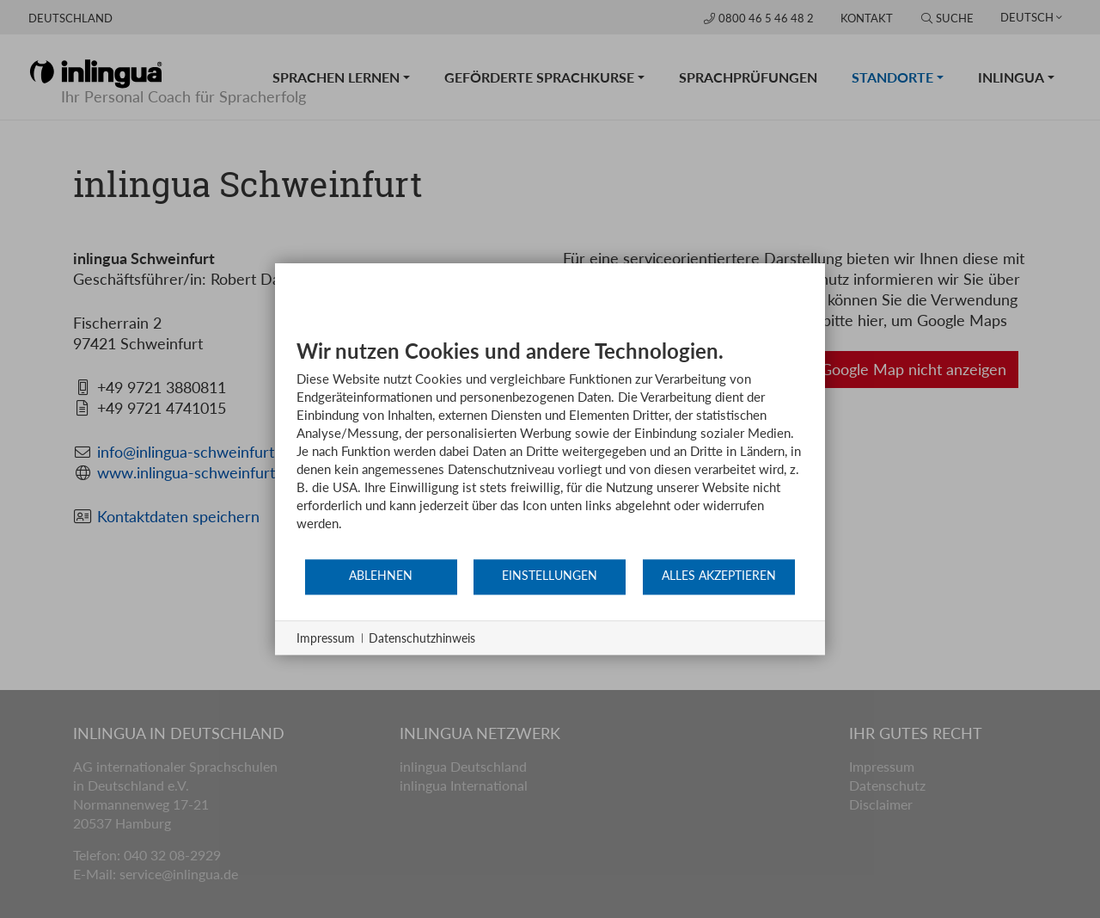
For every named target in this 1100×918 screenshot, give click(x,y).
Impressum (325, 638)
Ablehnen (380, 575)
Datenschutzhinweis (422, 638)
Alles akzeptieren (719, 575)
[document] (550, 448)
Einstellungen (549, 575)
